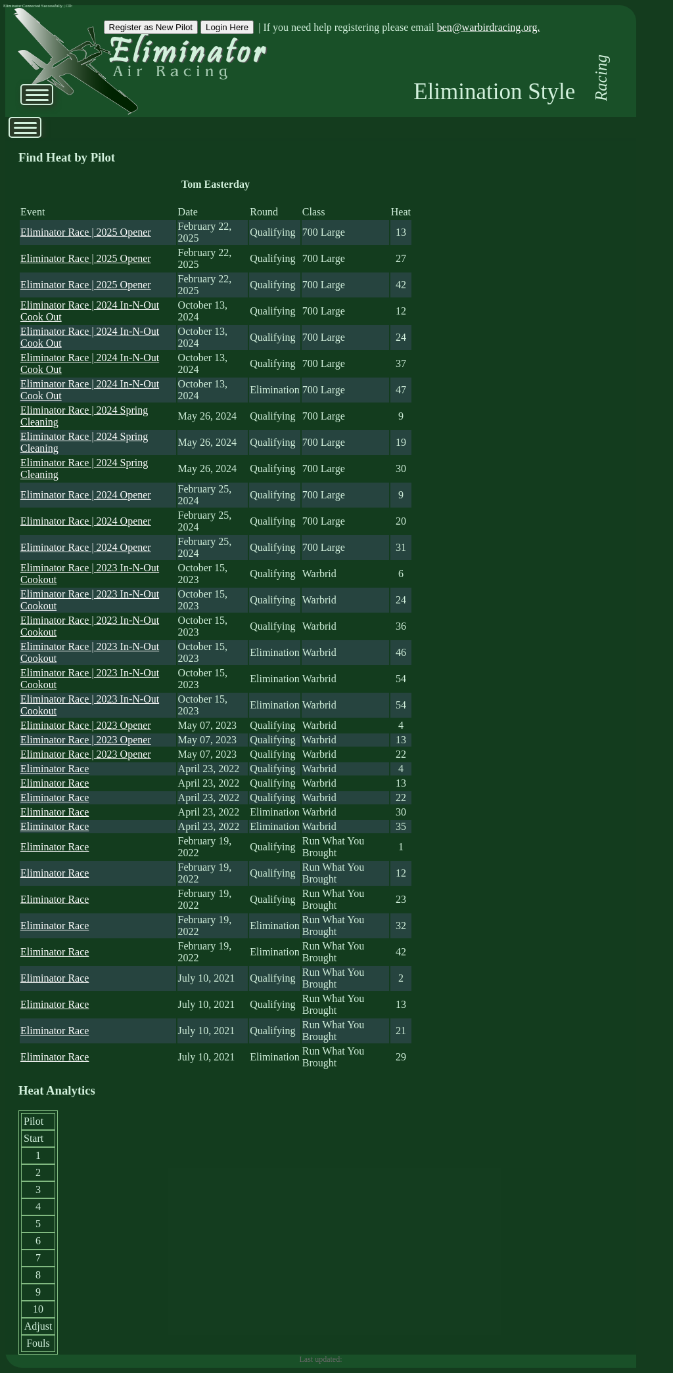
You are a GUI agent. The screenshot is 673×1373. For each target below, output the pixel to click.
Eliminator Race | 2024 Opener (85, 494)
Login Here (227, 27)
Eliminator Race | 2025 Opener (85, 232)
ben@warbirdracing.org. (488, 27)
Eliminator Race (54, 768)
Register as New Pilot (151, 27)
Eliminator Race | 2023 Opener (85, 725)
